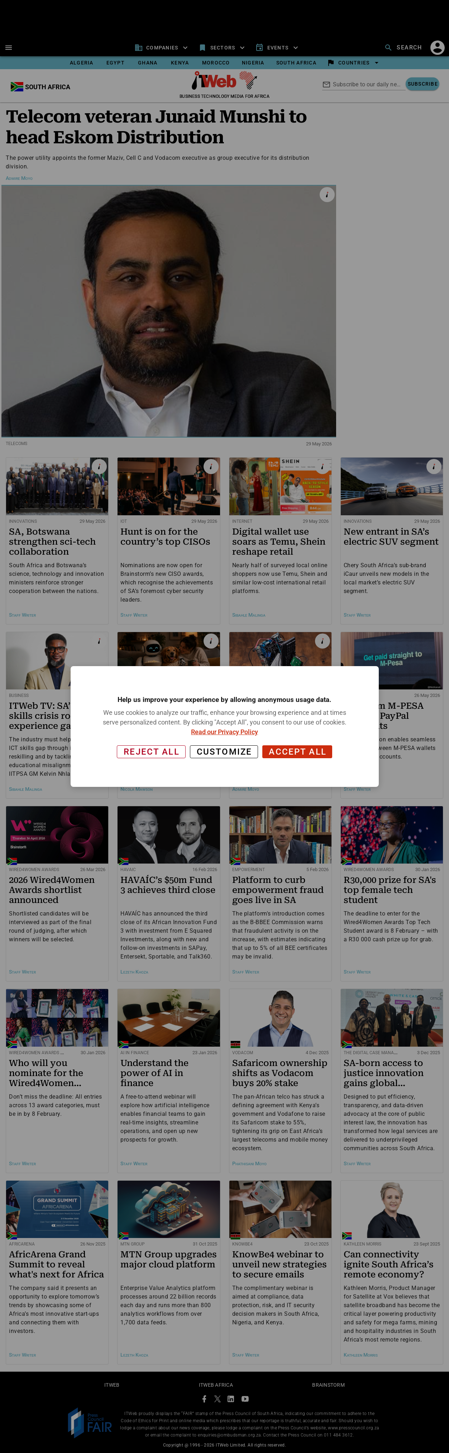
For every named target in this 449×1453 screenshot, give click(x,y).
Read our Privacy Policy (224, 732)
